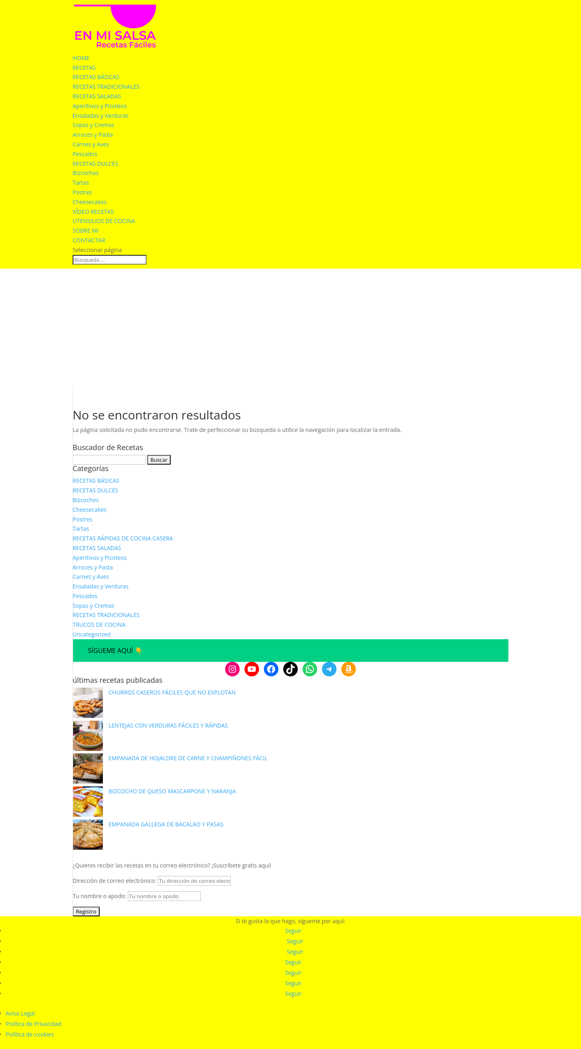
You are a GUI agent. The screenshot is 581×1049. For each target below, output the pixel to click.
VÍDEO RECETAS (93, 211)
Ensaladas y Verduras (101, 115)
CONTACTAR (89, 240)
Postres (82, 192)
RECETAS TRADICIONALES (106, 86)
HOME (81, 58)
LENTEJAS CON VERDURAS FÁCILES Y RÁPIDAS (168, 725)
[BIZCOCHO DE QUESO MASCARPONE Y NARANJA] (88, 803)
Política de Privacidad (33, 1024)
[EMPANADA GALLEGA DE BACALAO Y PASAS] (88, 836)
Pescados (85, 154)
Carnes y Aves (91, 144)
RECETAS (84, 67)
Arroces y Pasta (93, 134)
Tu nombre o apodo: (99, 896)
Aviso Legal (20, 1013)
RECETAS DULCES (95, 163)
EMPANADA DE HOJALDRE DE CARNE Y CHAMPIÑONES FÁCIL (188, 758)
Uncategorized (92, 634)
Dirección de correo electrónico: (152, 880)
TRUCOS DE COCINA (99, 624)
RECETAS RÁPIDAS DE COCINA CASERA (123, 538)
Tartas (81, 182)
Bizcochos (86, 173)
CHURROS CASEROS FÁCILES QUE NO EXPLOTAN (172, 692)
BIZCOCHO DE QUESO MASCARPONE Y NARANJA (172, 791)
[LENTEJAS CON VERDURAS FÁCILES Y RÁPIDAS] (88, 737)
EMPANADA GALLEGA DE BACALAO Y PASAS (166, 824)
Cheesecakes (90, 202)
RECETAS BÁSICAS (96, 77)
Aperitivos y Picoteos (100, 106)
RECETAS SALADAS (97, 96)
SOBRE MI (85, 230)
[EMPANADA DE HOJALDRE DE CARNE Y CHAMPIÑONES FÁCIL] (88, 769)
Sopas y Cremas (93, 125)
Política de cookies (30, 1034)
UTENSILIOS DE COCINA (104, 221)
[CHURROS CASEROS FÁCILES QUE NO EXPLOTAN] (88, 704)
